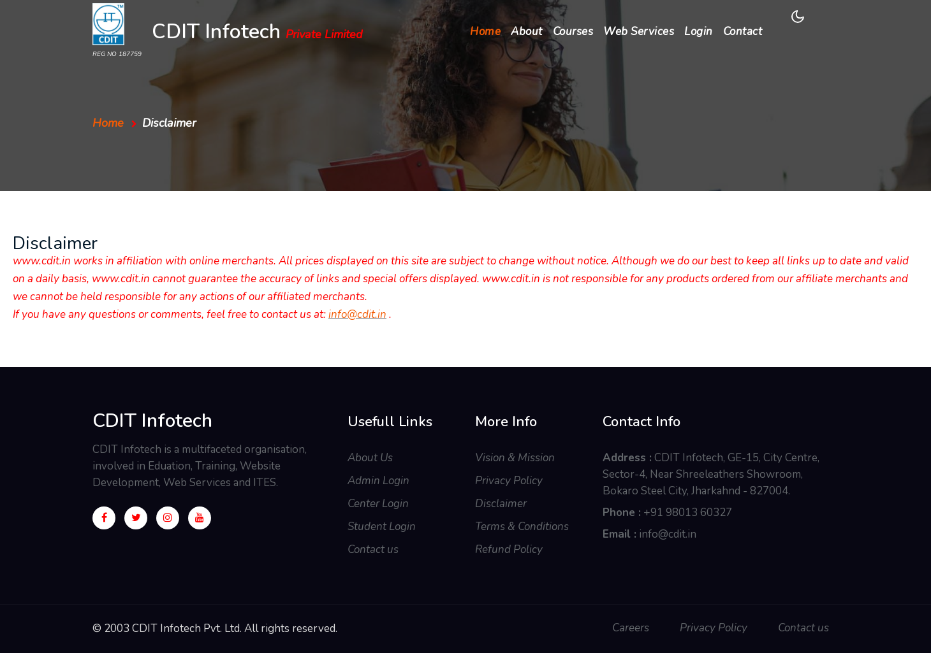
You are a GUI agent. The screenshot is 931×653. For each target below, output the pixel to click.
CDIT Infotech (257, 33)
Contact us (373, 549)
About (527, 31)
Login (698, 31)
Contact (743, 31)
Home (488, 31)
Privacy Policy (509, 480)
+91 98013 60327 (687, 512)
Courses (573, 31)
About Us (370, 457)
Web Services (638, 31)
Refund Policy (509, 549)
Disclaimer (501, 503)
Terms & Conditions (522, 526)
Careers (630, 628)
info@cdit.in (357, 314)
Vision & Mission (515, 457)
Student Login (382, 526)
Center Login (378, 503)
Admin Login (378, 480)
